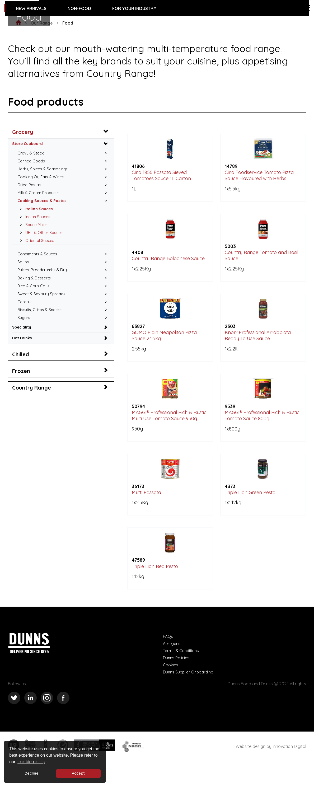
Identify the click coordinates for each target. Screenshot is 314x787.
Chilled (20, 363)
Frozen (21, 380)
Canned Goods (32, 162)
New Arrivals (31, 8)
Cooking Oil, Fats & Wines (42, 178)
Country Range (31, 397)
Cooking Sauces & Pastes (43, 203)
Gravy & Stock (31, 153)
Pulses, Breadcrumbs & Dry (43, 275)
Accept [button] (78, 773)
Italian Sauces (35, 212)
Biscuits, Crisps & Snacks (41, 317)
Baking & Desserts (35, 284)
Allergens (172, 666)
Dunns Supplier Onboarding (190, 694)
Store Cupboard (28, 143)
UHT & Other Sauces (41, 237)
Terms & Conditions (181, 673)
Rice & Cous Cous (34, 292)
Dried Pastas (29, 187)
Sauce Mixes (33, 229)
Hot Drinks (23, 347)
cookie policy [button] (31, 761)
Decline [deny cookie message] (32, 773)
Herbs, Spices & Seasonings (44, 170)
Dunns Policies (176, 680)
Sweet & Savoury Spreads (42, 300)
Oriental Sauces (36, 245)
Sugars (24, 326)
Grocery (22, 132)
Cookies (171, 687)
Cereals (24, 309)
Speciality (22, 336)
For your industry (134, 8)
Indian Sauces (34, 220)
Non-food (79, 8)
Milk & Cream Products (39, 195)
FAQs (168, 659)
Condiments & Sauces (38, 259)
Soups (23, 267)
